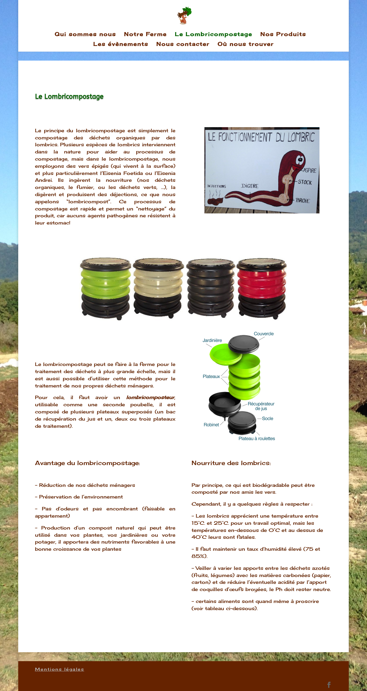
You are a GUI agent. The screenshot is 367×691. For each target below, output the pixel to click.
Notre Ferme (145, 34)
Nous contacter (183, 44)
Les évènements (120, 44)
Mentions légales (59, 669)
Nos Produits (283, 34)
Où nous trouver (246, 44)
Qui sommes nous (85, 34)
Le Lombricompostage (213, 34)
